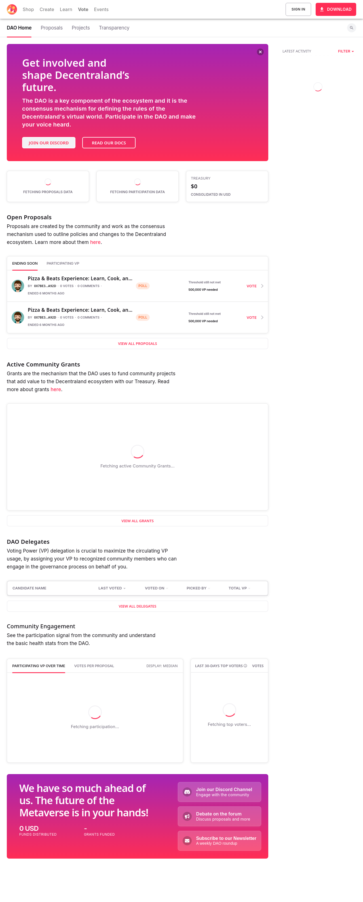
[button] (346, 51)
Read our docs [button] (109, 143)
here (95, 242)
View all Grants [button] (137, 520)
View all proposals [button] (137, 343)
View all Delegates (138, 606)
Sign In (298, 9)
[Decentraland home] (12, 9)
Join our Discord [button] (49, 143)
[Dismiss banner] (260, 52)
